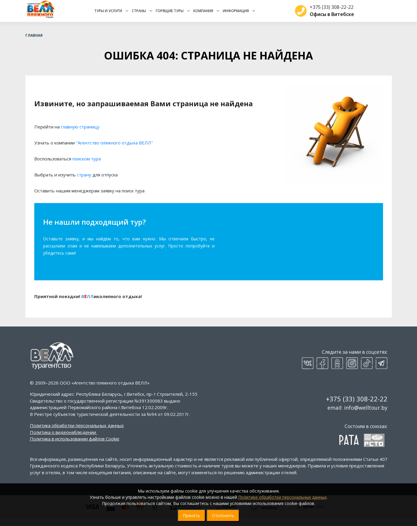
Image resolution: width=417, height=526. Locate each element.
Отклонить (223, 515)
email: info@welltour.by (357, 415)
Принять (191, 515)
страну (84, 182)
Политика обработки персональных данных (77, 433)
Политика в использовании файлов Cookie (74, 446)
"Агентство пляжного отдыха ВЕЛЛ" (114, 150)
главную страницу (80, 134)
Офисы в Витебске (329, 18)
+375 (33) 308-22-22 (329, 11)
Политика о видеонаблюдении (63, 440)
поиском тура (86, 166)
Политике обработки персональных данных (282, 497)
